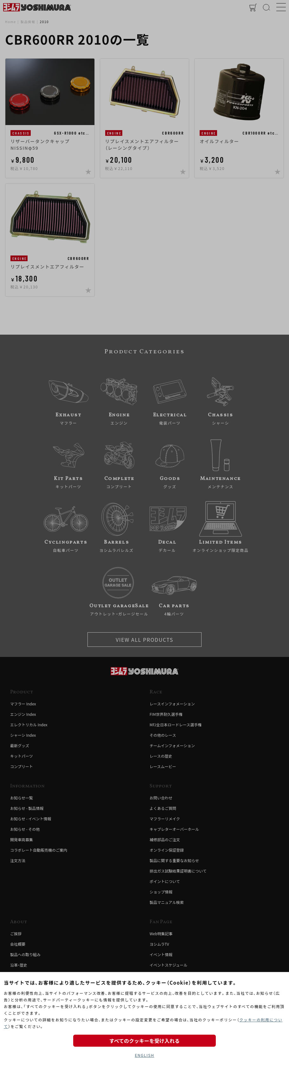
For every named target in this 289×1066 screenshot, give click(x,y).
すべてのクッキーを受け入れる (144, 1040)
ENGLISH (144, 1055)
